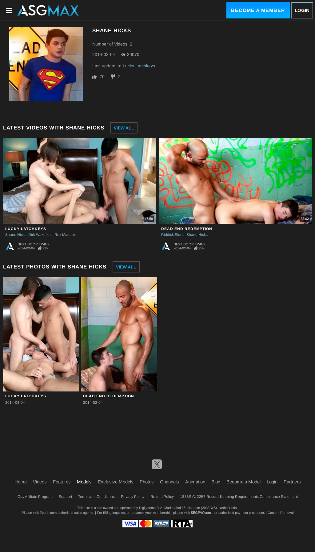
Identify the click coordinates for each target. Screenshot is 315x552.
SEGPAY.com (201, 512)
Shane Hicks (15, 234)
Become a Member (258, 10)
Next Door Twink (34, 244)
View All (124, 127)
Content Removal (280, 512)
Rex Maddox (65, 234)
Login (302, 10)
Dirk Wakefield (40, 234)
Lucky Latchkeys (139, 65)
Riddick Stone (173, 234)
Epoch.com (48, 512)
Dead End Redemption (186, 229)
